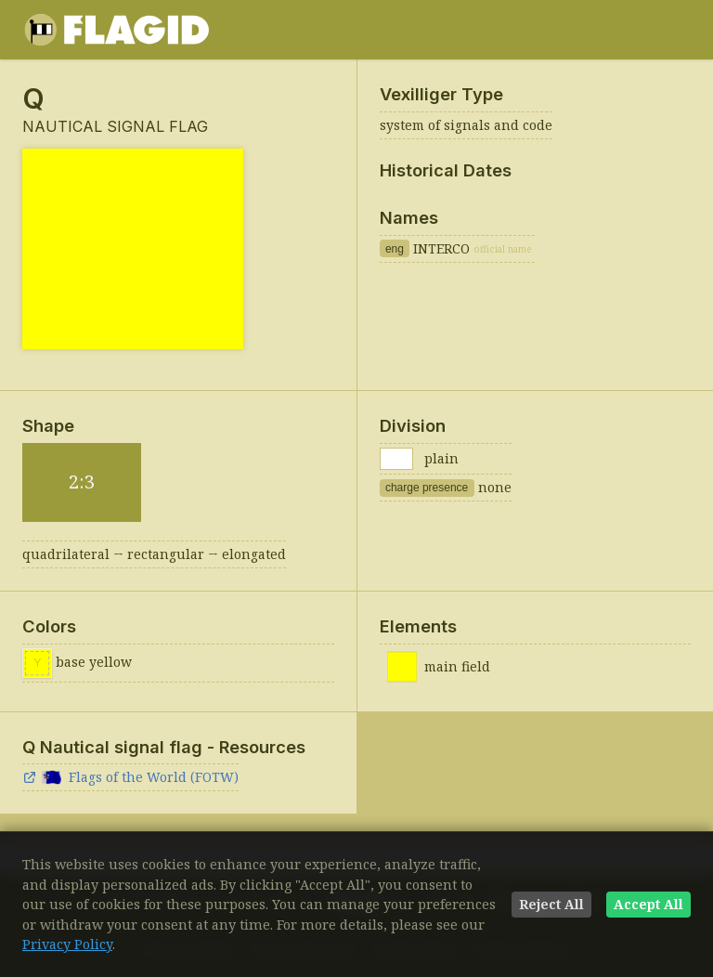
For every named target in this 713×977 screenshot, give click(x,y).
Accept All (648, 904)
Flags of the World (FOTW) (130, 777)
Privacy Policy (67, 944)
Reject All (551, 904)
